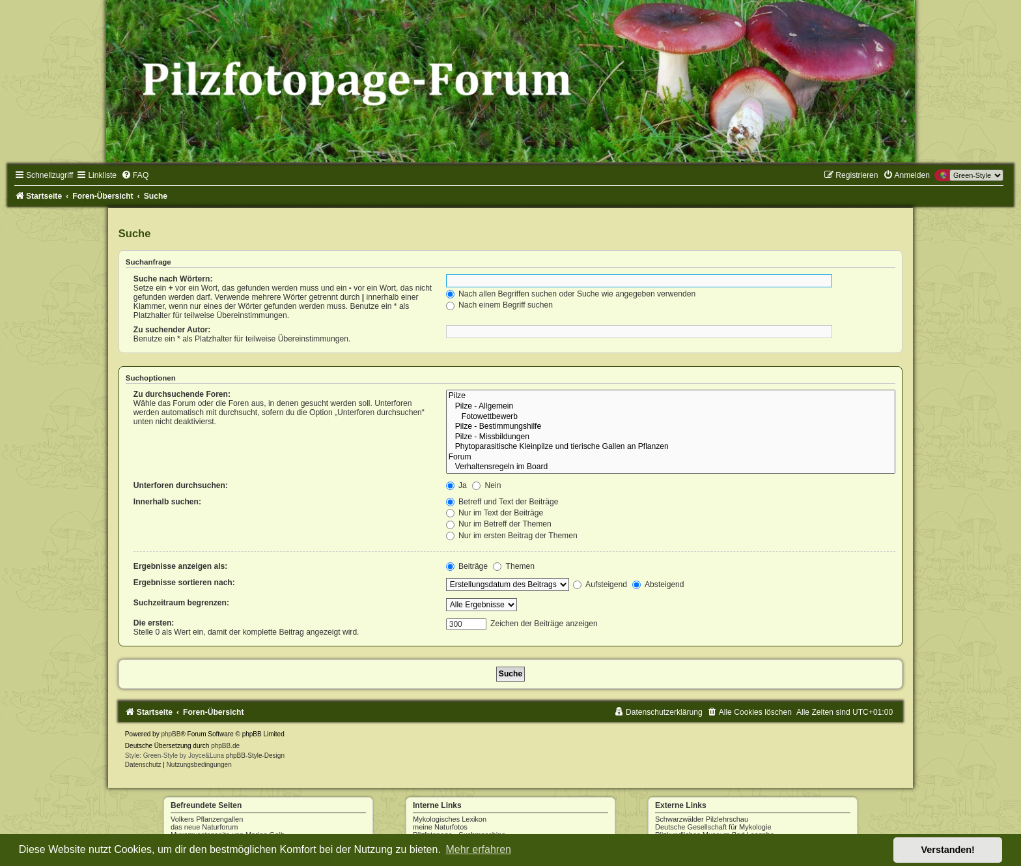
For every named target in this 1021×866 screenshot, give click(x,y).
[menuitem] (134, 175)
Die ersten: (154, 623)
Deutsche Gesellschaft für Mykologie (713, 827)
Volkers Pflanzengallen (207, 819)
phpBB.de (225, 745)
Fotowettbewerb (670, 417)
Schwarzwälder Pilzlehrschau (701, 819)
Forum (670, 457)
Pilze (670, 396)
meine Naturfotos (440, 827)
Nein (486, 485)
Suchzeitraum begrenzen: (181, 602)
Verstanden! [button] (948, 849)
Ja (456, 485)
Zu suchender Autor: (171, 329)
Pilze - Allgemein (670, 406)
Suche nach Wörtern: (173, 278)
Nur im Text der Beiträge (495, 512)
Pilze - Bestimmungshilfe (670, 427)
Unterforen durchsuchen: (180, 485)
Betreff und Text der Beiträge (502, 501)
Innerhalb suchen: (167, 501)
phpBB (170, 734)
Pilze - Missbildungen (670, 437)
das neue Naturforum (204, 827)
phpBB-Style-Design (255, 755)
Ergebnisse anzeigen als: (180, 566)
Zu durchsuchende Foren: (182, 394)
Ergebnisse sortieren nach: (184, 582)
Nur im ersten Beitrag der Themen (512, 535)
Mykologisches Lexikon (449, 819)
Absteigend (658, 584)
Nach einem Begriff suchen (499, 305)
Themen (514, 566)
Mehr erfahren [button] (478, 849)
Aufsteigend (600, 584)
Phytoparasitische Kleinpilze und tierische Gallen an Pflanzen (670, 447)
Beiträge (467, 566)
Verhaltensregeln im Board (670, 467)
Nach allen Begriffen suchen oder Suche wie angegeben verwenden (571, 293)
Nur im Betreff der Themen (499, 523)
